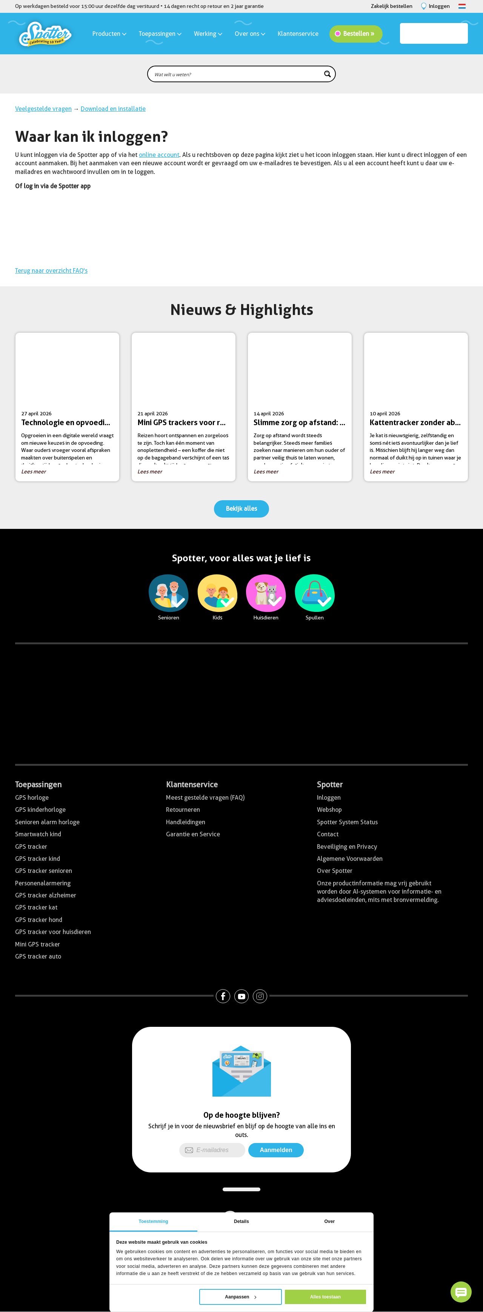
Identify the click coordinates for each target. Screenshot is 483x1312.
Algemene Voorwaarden (350, 858)
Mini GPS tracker (37, 944)
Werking (208, 33)
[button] (461, 1292)
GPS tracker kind (37, 858)
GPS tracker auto (38, 956)
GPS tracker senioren (43, 870)
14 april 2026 (303, 409)
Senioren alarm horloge (47, 822)
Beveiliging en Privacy (347, 846)
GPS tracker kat (36, 907)
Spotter (330, 784)
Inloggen (329, 797)
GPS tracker (31, 846)
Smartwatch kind (38, 834)
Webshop (329, 809)
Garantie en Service (193, 834)
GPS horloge (32, 797)
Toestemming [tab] (153, 1221)
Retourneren (183, 809)
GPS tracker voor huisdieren (53, 932)
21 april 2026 (186, 409)
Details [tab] (241, 1221)
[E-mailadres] (212, 1150)
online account (159, 154)
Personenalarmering (43, 883)
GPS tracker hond (38, 919)
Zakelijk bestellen (391, 6)
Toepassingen (161, 33)
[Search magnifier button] (327, 74)
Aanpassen (240, 1297)
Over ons (250, 33)
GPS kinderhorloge (40, 809)
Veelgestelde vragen (43, 108)
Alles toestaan (325, 1297)
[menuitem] (241, 186)
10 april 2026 (419, 409)
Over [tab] (329, 1221)
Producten (110, 33)
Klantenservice (298, 33)
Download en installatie (113, 108)
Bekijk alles (241, 508)
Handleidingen (185, 822)
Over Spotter (334, 870)
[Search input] (236, 74)
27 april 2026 (70, 409)
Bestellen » (358, 33)
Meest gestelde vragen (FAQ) (205, 797)
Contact (327, 834)
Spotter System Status (347, 822)
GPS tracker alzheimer (45, 895)
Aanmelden (276, 1150)
